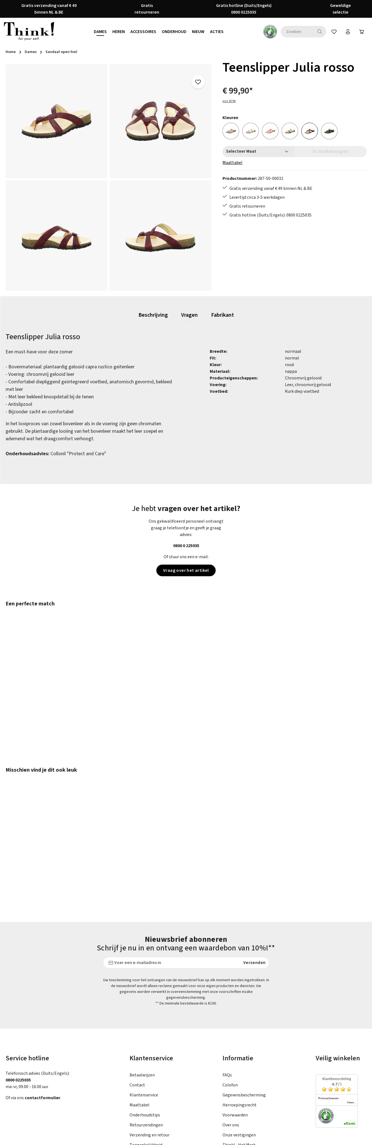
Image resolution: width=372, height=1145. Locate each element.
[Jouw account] (347, 31)
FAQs (227, 1016)
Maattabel (232, 163)
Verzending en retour (149, 1076)
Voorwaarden (235, 1056)
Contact (137, 1026)
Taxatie (229, 1096)
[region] (108, 177)
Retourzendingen (146, 1066)
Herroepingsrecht (239, 1046)
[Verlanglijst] (334, 31)
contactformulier (42, 1039)
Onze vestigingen (239, 1076)
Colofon (230, 1026)
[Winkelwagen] (361, 31)
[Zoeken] (320, 32)
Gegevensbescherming (244, 1036)
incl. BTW (229, 101)
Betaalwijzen (142, 1016)
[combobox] (297, 32)
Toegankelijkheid (146, 1086)
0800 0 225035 (186, 546)
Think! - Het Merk (238, 1086)
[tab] (153, 315)
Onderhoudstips (145, 1056)
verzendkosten (241, 1136)
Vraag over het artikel (186, 570)
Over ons (230, 1066)
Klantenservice (144, 1036)
